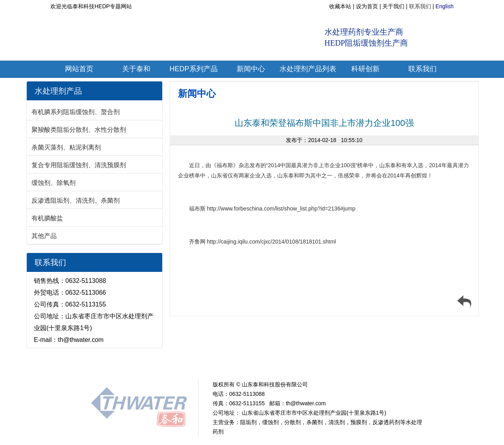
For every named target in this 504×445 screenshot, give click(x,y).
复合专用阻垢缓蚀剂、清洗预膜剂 (79, 165)
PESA (346, 365)
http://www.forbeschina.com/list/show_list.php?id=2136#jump (281, 208)
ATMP (209, 365)
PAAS (303, 365)
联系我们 (420, 6)
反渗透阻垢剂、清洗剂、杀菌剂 (76, 200)
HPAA (281, 365)
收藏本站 (340, 6)
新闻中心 (197, 93)
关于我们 (393, 6)
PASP (324, 365)
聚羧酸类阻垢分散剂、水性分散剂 (79, 129)
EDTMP (234, 365)
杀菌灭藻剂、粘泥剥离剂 (66, 147)
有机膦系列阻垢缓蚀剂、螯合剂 (76, 112)
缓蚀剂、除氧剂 (54, 182)
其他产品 (44, 236)
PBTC (259, 365)
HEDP (187, 365)
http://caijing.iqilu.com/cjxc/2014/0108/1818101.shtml (271, 241)
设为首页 (367, 6)
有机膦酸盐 (47, 218)
